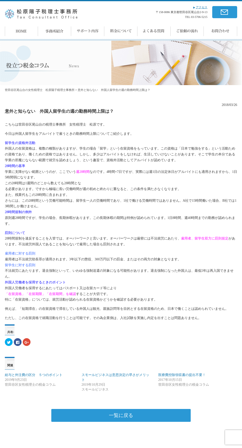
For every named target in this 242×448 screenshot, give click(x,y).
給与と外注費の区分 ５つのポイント (33, 375)
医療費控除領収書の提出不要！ (182, 375)
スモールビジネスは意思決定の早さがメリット (115, 377)
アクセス (200, 7)
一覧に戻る (121, 415)
